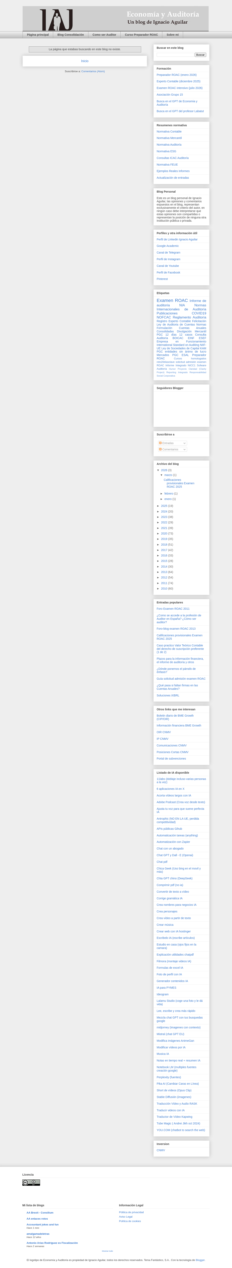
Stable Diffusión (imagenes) (174, 1097)
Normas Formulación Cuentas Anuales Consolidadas (181, 328)
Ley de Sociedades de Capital (180, 348)
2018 (164, 544)
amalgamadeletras (38, 1233)
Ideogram (163, 994)
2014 (164, 566)
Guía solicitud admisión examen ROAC (181, 678)
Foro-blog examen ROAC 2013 (176, 628)
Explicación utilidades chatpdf (175, 954)
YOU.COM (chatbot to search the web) (181, 1130)
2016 (164, 555)
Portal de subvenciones (171, 758)
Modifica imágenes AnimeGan (175, 1040)
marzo (168, 475)
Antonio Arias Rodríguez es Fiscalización (52, 1242)
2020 (164, 533)
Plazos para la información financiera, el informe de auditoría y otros (180, 660)
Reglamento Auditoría (189, 317)
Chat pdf (162, 861)
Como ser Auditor (104, 34)
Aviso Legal (126, 1216)
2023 (164, 517)
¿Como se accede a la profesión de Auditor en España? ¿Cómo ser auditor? (179, 619)
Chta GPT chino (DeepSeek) (175, 878)
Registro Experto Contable (174, 321)
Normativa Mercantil (169, 138)
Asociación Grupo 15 (170, 94)
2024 (164, 511)
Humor (172, 369)
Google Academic (168, 245)
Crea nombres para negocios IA (177, 904)
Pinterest (162, 279)
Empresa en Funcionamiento (181, 341)
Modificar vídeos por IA (171, 1047)
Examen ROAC (172, 300)
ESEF (202, 338)
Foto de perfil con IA (169, 974)
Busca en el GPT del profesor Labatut (180, 111)
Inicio (84, 61)
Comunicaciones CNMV (172, 745)
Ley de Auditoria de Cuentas (176, 324)
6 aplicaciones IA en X (170, 788)
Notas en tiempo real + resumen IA (178, 1060)
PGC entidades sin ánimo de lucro (181, 351)
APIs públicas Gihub (169, 828)
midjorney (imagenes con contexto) (179, 1027)
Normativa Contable (169, 131)
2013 (164, 572)
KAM (203, 348)
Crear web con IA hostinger (174, 931)
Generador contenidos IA (172, 981)
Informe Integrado (176, 365)
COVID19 (199, 313)
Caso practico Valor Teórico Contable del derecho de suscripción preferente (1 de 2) (180, 649)
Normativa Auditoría (169, 144)
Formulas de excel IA (170, 967)
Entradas (166, 443)
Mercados (163, 355)
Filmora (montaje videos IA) (174, 961)
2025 (164, 505)
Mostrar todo (107, 1251)
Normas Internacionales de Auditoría (181, 307)
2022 (164, 522)
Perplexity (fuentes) (169, 1077)
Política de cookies (130, 1221)
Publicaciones (167, 313)
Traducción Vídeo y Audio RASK (177, 1103)
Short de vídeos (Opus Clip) (174, 1090)
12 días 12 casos (179, 334)
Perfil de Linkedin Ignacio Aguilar (177, 239)
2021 (164, 528)
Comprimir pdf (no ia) (170, 885)
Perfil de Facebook (168, 272)
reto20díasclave (166, 362)
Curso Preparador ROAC (141, 34)
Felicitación (199, 321)
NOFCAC (164, 317)
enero (168, 499)
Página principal (38, 34)
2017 (164, 550)
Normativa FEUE (167, 164)
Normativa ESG (166, 151)
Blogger (200, 1260)
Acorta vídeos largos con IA (174, 795)
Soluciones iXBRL (168, 695)
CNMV (161, 1150)
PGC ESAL (180, 355)
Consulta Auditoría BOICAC (181, 336)
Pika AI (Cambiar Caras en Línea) (178, 1083)
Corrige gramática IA (169, 898)
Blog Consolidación (70, 34)
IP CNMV (162, 738)
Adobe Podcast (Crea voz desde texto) (181, 802)
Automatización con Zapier (173, 841)
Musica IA (163, 1053)
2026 (164, 470)
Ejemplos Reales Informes (173, 171)
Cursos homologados (190, 358)
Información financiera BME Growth (179, 725)
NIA (182, 305)
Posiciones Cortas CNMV (172, 752)
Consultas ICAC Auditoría (173, 158)
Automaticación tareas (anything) (177, 835)
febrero (169, 493)
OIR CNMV (164, 732)
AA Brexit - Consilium (40, 1212)
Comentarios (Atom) (93, 71)
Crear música (165, 924)
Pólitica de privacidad (131, 1212)
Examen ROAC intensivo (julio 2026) (180, 88)
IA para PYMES (166, 987)
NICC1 (192, 365)
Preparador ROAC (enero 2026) (177, 74)
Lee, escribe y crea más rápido (176, 1010)
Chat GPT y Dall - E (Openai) (175, 855)
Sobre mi (173, 34)
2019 (164, 539)
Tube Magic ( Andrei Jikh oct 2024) (178, 1123)
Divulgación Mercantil (191, 331)
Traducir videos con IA (171, 1110)
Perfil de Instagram (168, 259)
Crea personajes (167, 911)
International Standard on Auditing (178, 344)
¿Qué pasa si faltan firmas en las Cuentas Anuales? (177, 687)
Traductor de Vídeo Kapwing (174, 1116)
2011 (164, 583)
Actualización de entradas (173, 177)
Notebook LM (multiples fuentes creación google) (176, 1069)
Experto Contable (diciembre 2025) (178, 81)
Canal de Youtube (168, 265)
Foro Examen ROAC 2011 (173, 608)
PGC (160, 334)
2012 (164, 577)
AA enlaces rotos (37, 1218)
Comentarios (168, 449)
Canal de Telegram (168, 252)
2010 (164, 588)
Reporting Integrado (176, 372)
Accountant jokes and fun (43, 1224)
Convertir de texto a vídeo (173, 891)
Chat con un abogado (170, 848)
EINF (191, 338)
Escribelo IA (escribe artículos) (176, 937)
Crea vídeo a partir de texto (174, 918)
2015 (164, 561)
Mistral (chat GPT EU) (170, 1034)
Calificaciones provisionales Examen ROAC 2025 (179, 483)
